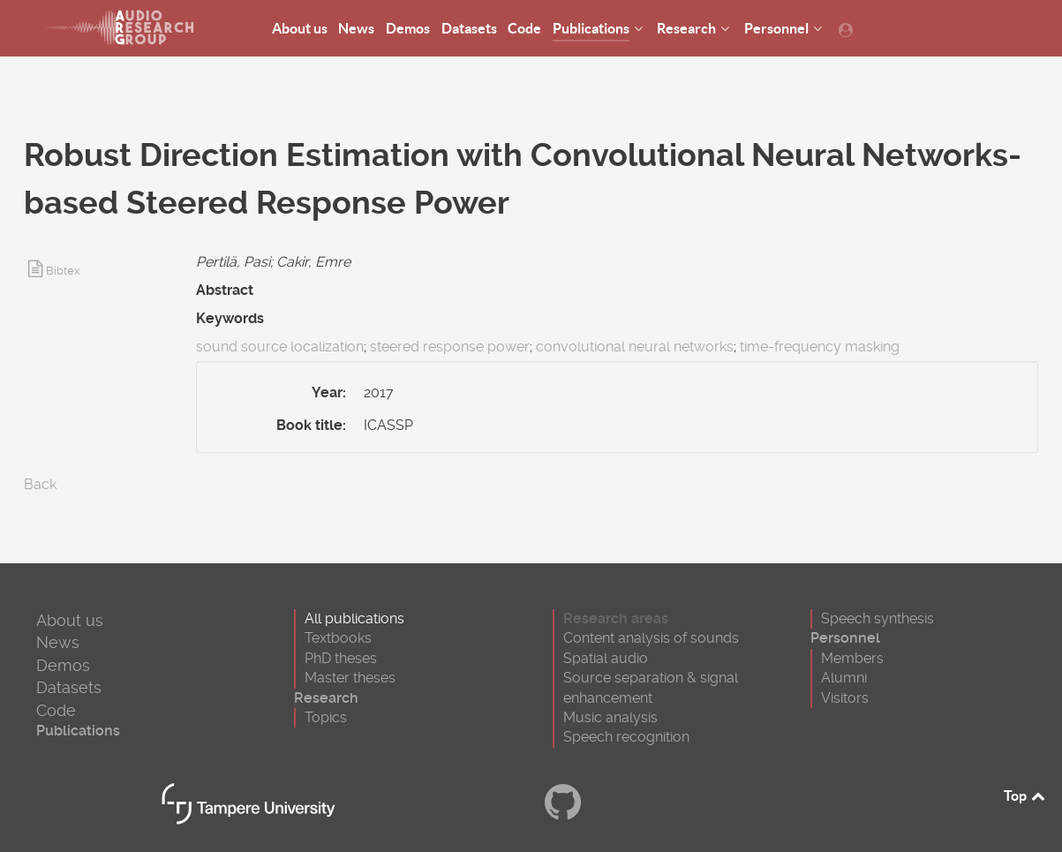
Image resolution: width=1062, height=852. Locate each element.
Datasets (69, 687)
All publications (354, 618)
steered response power (450, 346)
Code (56, 710)
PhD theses (341, 658)
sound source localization (280, 346)
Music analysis (610, 717)
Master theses (350, 677)
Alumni (844, 677)
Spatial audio (605, 658)
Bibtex (63, 270)
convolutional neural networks (635, 346)
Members (852, 658)
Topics (326, 717)
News (57, 642)
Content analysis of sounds (651, 638)
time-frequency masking (820, 346)
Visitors (845, 698)
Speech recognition (626, 736)
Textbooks (338, 638)
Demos (63, 665)
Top (1026, 795)
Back (40, 484)
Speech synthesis (877, 618)
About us (69, 620)
